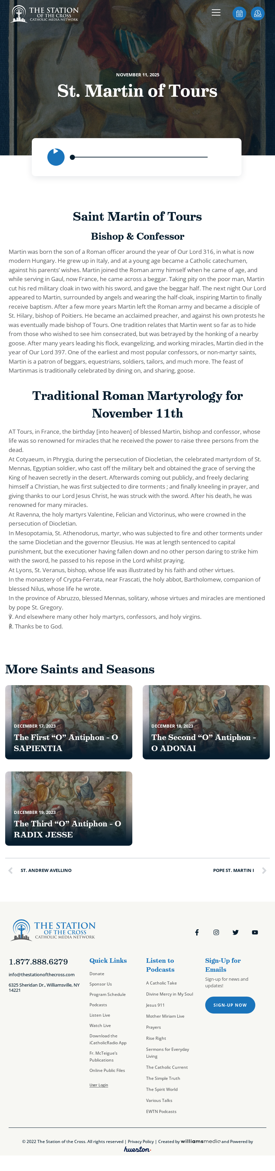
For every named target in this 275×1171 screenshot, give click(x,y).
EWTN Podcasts (161, 1111)
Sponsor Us (100, 984)
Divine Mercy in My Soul (169, 994)
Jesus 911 (155, 1005)
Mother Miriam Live (165, 1016)
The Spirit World (162, 1089)
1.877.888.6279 (38, 962)
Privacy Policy (141, 1141)
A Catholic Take (161, 983)
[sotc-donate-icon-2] (258, 18)
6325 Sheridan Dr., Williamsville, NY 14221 (44, 988)
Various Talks (159, 1100)
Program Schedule (107, 994)
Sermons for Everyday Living (167, 1053)
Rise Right (156, 1038)
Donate (96, 973)
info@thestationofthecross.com (42, 974)
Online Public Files (107, 1070)
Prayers (153, 1027)
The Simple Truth (163, 1078)
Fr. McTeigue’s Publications (103, 1056)
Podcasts (98, 1004)
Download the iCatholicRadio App (107, 1039)
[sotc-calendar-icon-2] (239, 18)
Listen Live (99, 1015)
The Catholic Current (167, 1067)
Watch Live (100, 1025)
